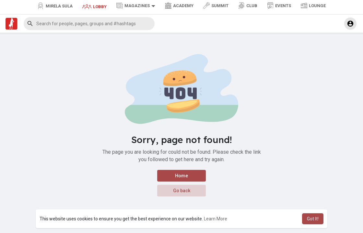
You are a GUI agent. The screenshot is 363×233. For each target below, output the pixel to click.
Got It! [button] (313, 218)
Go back (181, 190)
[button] (89, 23)
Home (181, 175)
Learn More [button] (215, 218)
